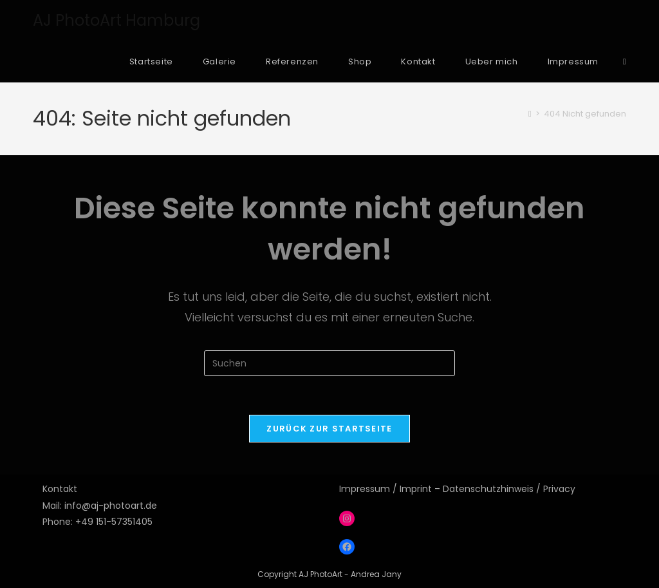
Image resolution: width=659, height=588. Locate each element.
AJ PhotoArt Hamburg (116, 20)
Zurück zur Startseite (329, 428)
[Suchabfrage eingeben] (329, 363)
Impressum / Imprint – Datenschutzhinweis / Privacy (457, 488)
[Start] (530, 114)
